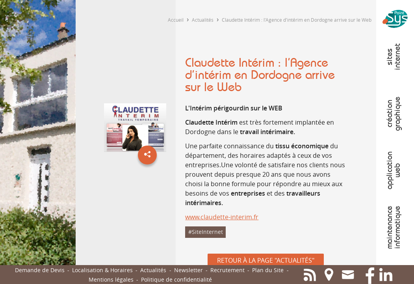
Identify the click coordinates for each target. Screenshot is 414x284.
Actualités (202, 20)
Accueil (176, 20)
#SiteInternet (205, 231)
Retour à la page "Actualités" (265, 260)
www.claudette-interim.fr (221, 217)
